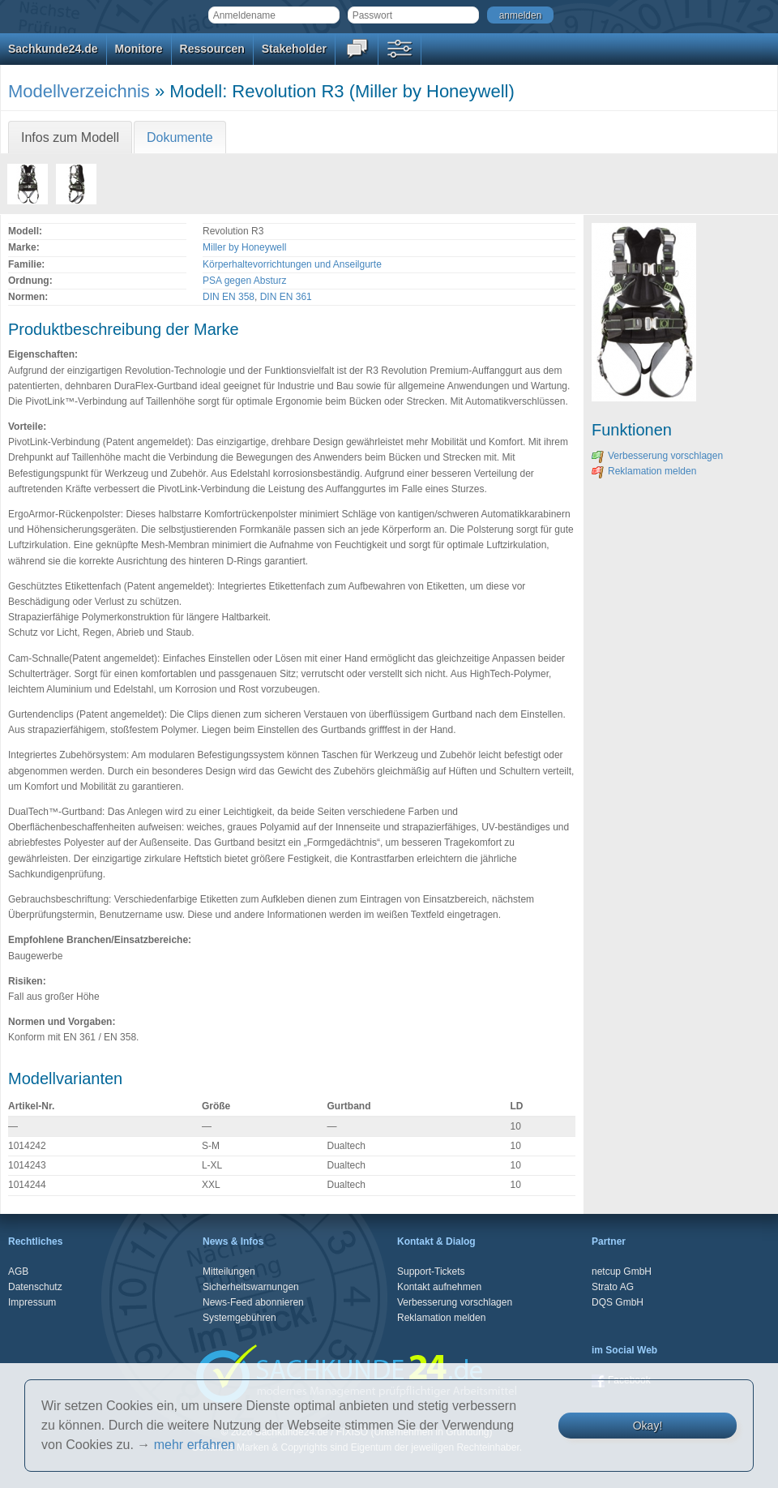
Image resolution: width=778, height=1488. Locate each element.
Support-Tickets (431, 1271)
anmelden (520, 15)
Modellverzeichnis (79, 91)
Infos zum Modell (70, 137)
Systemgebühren (239, 1317)
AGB (18, 1271)
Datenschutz (35, 1287)
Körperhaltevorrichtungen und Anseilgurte (292, 264)
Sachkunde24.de (53, 48)
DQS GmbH (617, 1302)
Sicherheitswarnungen (251, 1287)
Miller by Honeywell (244, 247)
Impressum (32, 1302)
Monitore (139, 48)
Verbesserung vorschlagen (657, 455)
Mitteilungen (229, 1271)
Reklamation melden (644, 471)
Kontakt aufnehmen (439, 1287)
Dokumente (180, 137)
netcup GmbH (622, 1271)
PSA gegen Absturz (244, 280)
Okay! (648, 1425)
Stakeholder (294, 48)
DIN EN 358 (228, 296)
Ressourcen (212, 48)
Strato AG (613, 1287)
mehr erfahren (195, 1445)
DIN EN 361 (286, 296)
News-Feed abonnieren (253, 1302)
